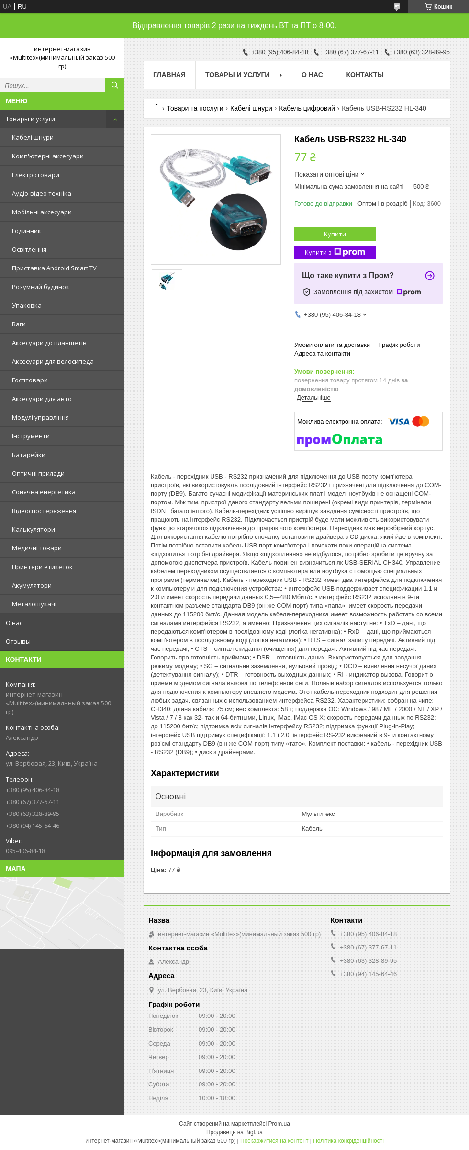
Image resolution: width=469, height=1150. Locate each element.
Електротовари (35, 174)
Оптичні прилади (38, 473)
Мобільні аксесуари (42, 212)
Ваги (19, 324)
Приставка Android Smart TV (54, 268)
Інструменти (31, 436)
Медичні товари (37, 548)
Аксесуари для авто (42, 398)
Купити (335, 234)
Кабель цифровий (307, 108)
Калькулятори (33, 529)
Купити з (335, 252)
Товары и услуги (30, 118)
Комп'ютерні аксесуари (48, 156)
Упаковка (27, 305)
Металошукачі (34, 604)
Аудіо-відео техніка (41, 193)
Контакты (364, 74)
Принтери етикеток (42, 566)
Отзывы (18, 641)
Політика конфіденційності (348, 1141)
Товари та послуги (195, 108)
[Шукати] (114, 85)
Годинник (26, 230)
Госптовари (30, 380)
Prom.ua (279, 1123)
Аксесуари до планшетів (49, 342)
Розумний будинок (40, 286)
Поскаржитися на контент (274, 1141)
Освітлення (29, 249)
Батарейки (28, 454)
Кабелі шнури (33, 137)
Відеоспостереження (44, 510)
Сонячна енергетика (44, 492)
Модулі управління (40, 417)
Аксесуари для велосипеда (53, 361)
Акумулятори (32, 585)
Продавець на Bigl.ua (234, 1132)
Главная (169, 74)
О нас (14, 622)
